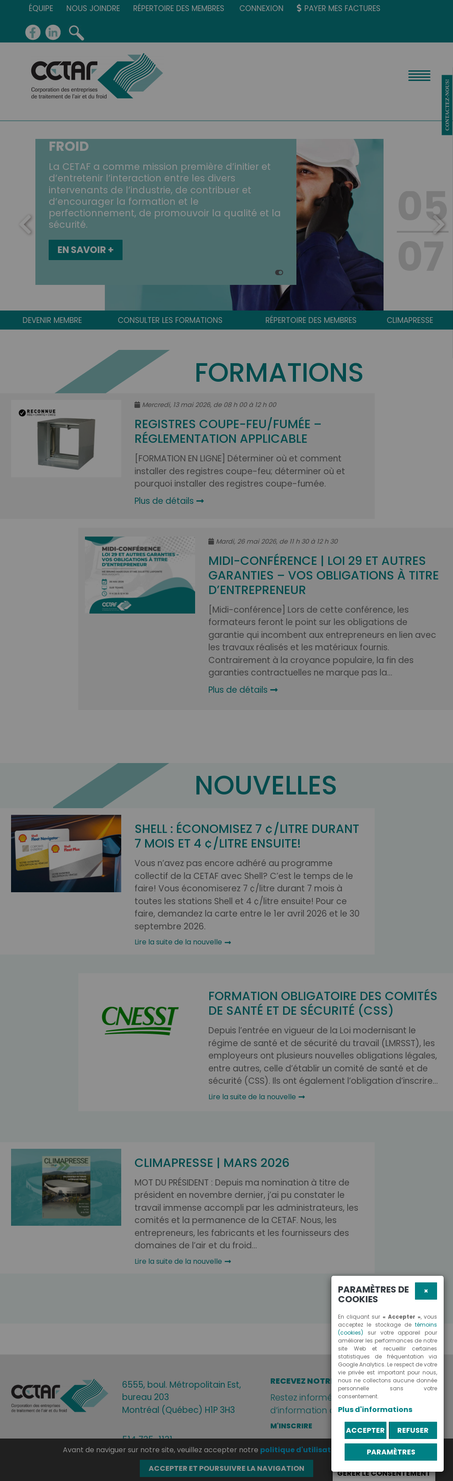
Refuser (413, 1430)
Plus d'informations (375, 1409)
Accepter (365, 1430)
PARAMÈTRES (391, 1452)
